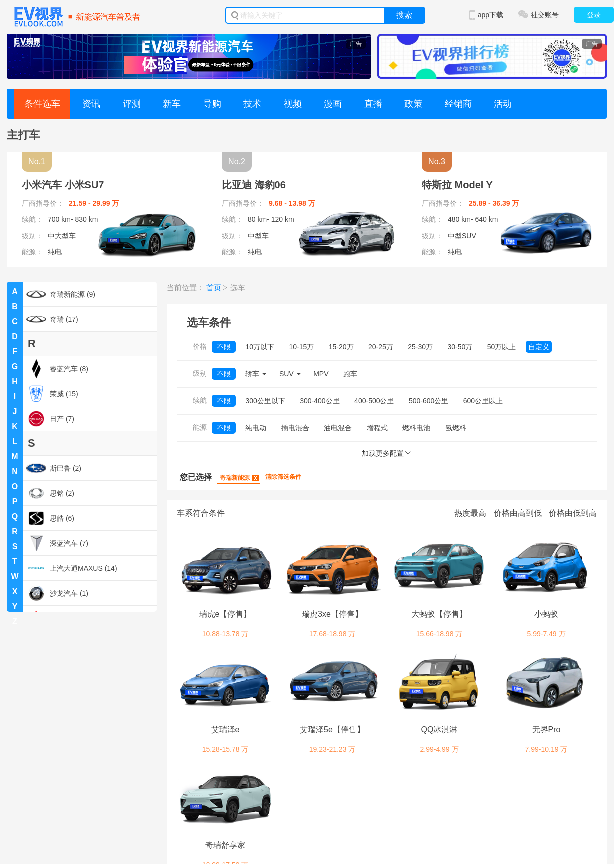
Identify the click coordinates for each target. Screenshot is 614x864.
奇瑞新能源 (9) (61, 294)
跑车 (351, 374)
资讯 (91, 104)
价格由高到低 (518, 513)
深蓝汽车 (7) (57, 544)
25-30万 (420, 347)
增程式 (377, 428)
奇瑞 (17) (52, 320)
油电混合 (338, 428)
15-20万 (341, 347)
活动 (503, 104)
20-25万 (381, 347)
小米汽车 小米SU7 (63, 185)
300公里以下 (265, 401)
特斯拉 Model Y (457, 185)
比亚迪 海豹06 (254, 185)
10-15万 (301, 347)
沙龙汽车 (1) (57, 594)
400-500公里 (374, 401)
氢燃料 (456, 428)
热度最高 (470, 513)
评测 (132, 104)
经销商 (458, 104)
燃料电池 (416, 428)
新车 (172, 104)
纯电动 (256, 428)
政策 (413, 104)
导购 (213, 104)
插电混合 (296, 428)
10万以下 (260, 347)
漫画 (333, 104)
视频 (293, 104)
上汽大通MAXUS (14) (72, 568)
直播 (373, 104)
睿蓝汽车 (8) (57, 369)
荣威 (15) (52, 394)
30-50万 (460, 347)
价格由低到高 (573, 513)
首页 (214, 288)
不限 (224, 347)
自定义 (539, 347)
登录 (594, 15)
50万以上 (502, 347)
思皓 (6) (50, 518)
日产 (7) (50, 419)
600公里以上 (483, 401)
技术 (253, 104)
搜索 (404, 15)
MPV (321, 374)
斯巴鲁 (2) (54, 468)
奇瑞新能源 (235, 478)
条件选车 (42, 104)
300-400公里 (320, 401)
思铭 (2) (50, 494)
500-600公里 (428, 401)
